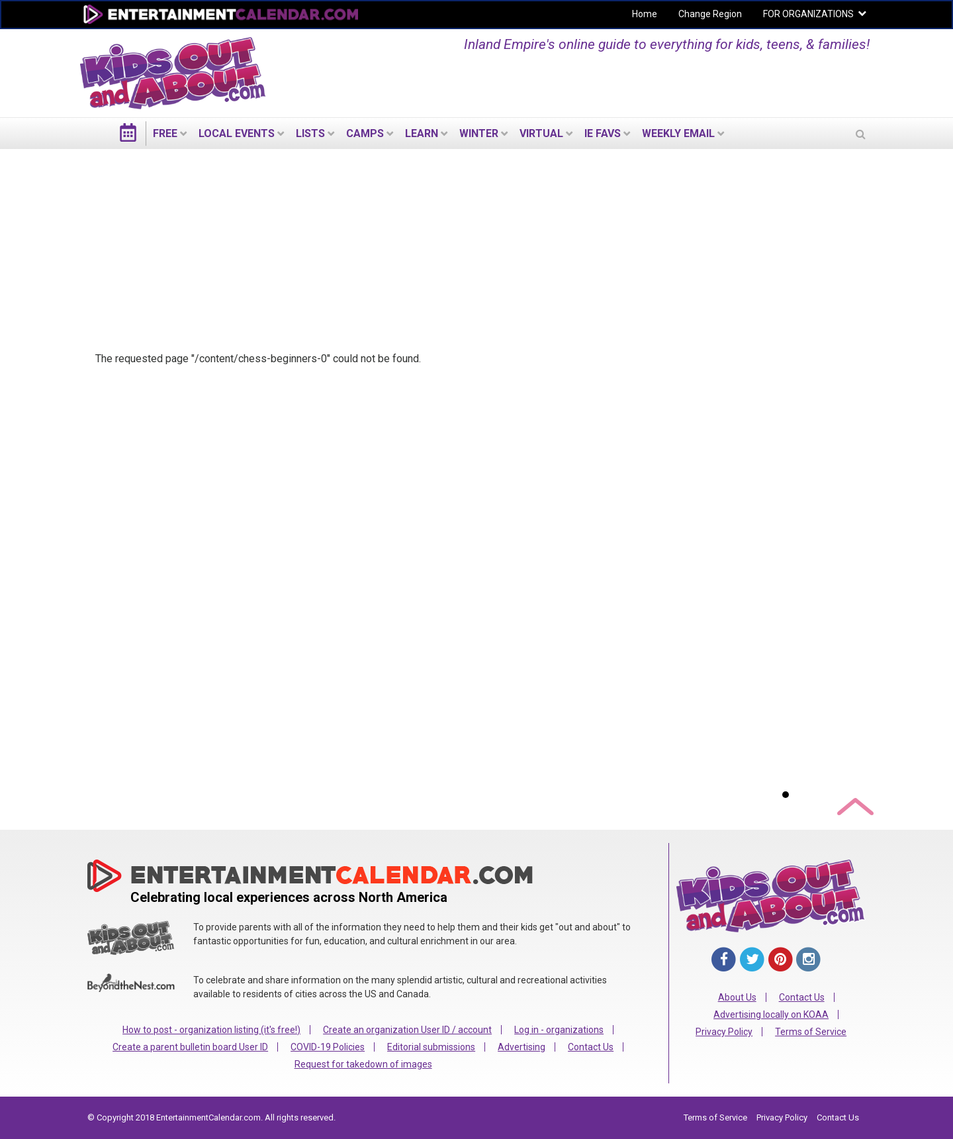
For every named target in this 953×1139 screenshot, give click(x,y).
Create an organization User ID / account (407, 1029)
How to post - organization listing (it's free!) (211, 1029)
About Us (737, 997)
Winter (478, 133)
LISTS (310, 133)
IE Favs (602, 133)
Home (644, 14)
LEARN (421, 133)
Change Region (710, 14)
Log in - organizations (559, 1029)
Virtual (541, 133)
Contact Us (590, 1047)
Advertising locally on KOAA (771, 1014)
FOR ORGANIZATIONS (808, 14)
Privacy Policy (724, 1031)
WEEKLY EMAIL (678, 133)
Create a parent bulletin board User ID (190, 1047)
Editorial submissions (431, 1047)
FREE (165, 133)
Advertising (521, 1047)
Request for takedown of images (363, 1064)
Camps (365, 133)
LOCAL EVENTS (237, 133)
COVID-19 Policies (328, 1047)
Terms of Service (810, 1031)
